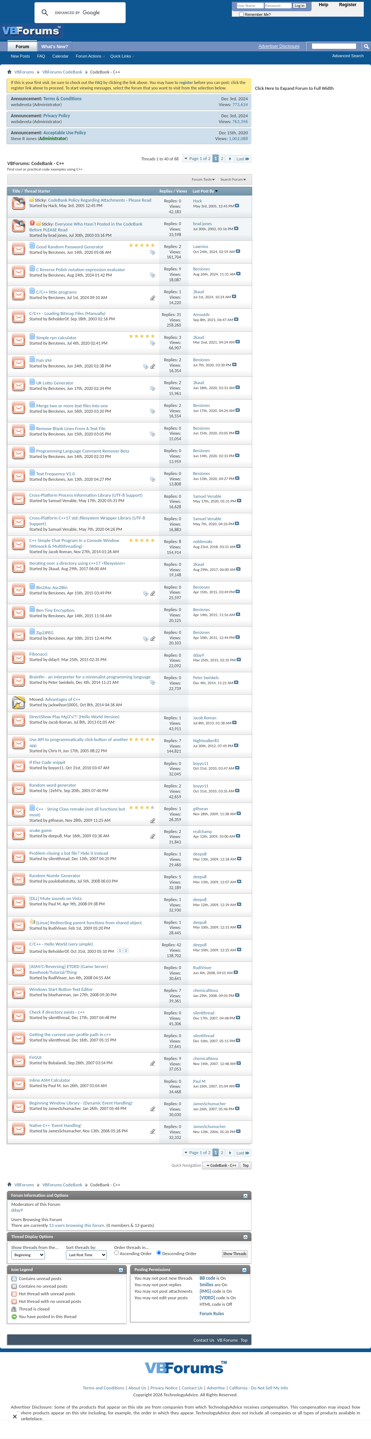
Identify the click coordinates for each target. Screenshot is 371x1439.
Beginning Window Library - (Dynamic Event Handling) (80, 1103)
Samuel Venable (63, 500)
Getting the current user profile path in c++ (70, 1034)
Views (181, 191)
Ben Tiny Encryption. (55, 610)
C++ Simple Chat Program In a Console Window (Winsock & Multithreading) (74, 543)
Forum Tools (202, 179)
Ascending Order (133, 1253)
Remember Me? (255, 15)
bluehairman (60, 994)
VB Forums (227, 1340)
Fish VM (43, 360)
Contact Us (203, 1340)
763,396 (240, 121)
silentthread (59, 858)
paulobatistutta (62, 881)
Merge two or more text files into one (72, 405)
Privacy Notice (164, 1387)
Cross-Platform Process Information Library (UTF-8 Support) (85, 495)
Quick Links (121, 56)
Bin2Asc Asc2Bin (51, 587)
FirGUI (35, 1057)
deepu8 (55, 835)
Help (323, 4)
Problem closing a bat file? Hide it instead (68, 853)
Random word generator (52, 785)
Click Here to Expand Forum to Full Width (294, 88)
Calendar (61, 56)
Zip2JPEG (45, 632)
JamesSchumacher (65, 1108)
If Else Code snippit (47, 762)
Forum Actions (88, 56)
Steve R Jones (24, 138)
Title (16, 191)
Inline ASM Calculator (49, 1080)
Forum (22, 46)
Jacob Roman (60, 551)
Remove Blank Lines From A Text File (70, 428)
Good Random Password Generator (70, 246)
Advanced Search (348, 56)
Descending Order (177, 1253)
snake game (40, 830)
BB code (207, 1278)
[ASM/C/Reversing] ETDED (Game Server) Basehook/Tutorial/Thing (68, 969)
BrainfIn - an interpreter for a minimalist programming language (90, 676)
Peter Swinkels (61, 682)
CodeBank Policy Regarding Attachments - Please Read (99, 200)
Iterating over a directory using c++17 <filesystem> (77, 563)
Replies (165, 191)
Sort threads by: (81, 1247)
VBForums (24, 72)
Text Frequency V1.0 (55, 473)
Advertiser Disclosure (279, 46)
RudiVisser (58, 928)
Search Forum (232, 179)
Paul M (55, 903)
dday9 (54, 659)
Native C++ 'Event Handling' (55, 1125)
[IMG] (205, 1291)
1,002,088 (238, 138)
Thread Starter (37, 191)
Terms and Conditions (103, 1387)
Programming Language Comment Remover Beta (82, 451)
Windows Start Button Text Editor (61, 989)
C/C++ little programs (56, 292)
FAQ (41, 56)
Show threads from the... (35, 1247)
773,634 (240, 104)
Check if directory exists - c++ (57, 1012)
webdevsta (21, 104)
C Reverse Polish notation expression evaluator (80, 269)
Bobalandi (57, 1062)
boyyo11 (56, 767)
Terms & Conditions (62, 98)
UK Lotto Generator (54, 383)
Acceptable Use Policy (64, 132)
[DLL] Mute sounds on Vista (55, 898)
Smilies (206, 1284)
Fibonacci (38, 654)
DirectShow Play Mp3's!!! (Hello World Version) (74, 716)
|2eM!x (55, 790)
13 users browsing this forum (76, 1225)
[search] (79, 12)
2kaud (54, 568)
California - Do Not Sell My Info (258, 1387)
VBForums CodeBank (62, 72)
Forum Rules (212, 1313)
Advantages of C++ (62, 699)
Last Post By (205, 191)
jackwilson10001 (63, 704)
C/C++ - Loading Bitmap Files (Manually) (67, 313)
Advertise (216, 1387)
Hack (53, 205)
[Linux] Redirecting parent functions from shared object (89, 922)
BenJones (57, 252)
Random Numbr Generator (54, 875)
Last (243, 158)
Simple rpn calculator (56, 337)
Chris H (55, 750)
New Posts (20, 56)
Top (246, 1165)
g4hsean (56, 820)
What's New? (54, 46)
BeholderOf (58, 318)
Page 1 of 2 (199, 158)
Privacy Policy (56, 115)
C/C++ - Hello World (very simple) (61, 944)
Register (348, 4)
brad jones (58, 235)
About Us (137, 1387)
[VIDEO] (207, 1297)
